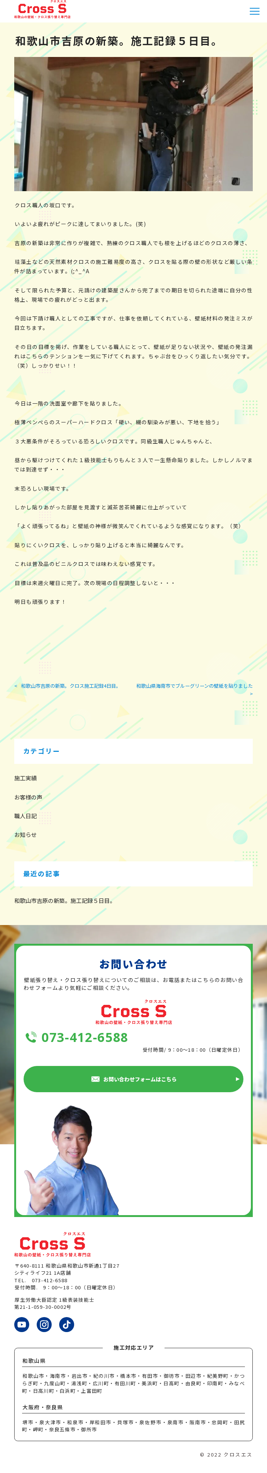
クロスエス (238, 1454)
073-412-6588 (85, 1037)
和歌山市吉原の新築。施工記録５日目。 (64, 900)
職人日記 (25, 816)
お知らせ (25, 834)
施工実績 (25, 778)
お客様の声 (28, 797)
